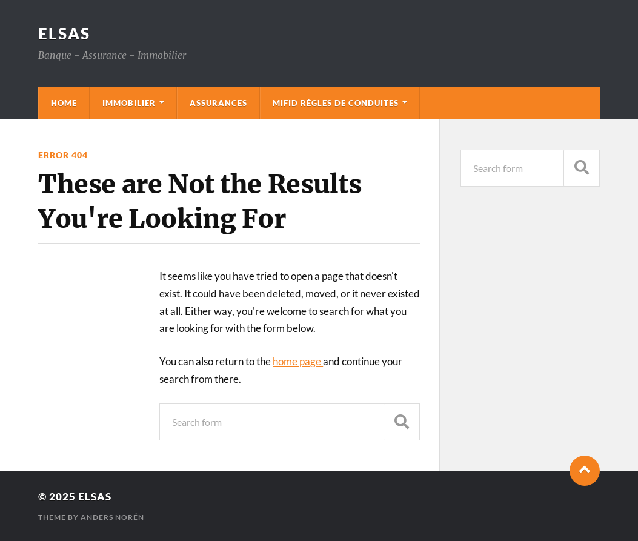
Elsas (64, 33)
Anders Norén (112, 517)
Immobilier (129, 103)
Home (64, 103)
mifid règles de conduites (336, 103)
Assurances (218, 103)
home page (298, 361)
